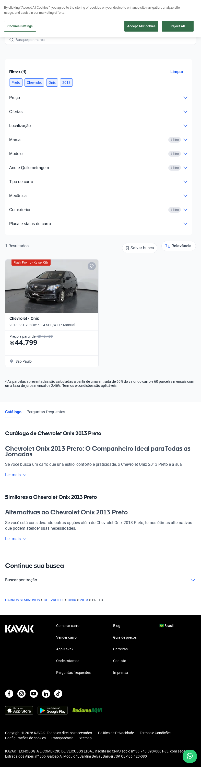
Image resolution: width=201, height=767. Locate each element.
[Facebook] (9, 694)
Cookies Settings (20, 26)
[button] (15, 82)
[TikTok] (58, 694)
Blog (116, 626)
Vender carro (66, 637)
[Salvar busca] (139, 248)
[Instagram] (21, 694)
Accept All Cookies (141, 26)
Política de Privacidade (116, 733)
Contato (119, 661)
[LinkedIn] (46, 694)
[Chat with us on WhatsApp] (190, 756)
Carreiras (120, 649)
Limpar (176, 71)
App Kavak (64, 649)
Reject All (178, 26)
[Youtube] (34, 694)
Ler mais (16, 474)
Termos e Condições (155, 733)
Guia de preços (125, 637)
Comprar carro (67, 626)
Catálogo (13, 411)
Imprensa (120, 672)
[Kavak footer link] (19, 649)
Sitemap (85, 738)
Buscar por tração (100, 580)
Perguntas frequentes (46, 411)
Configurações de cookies (25, 738)
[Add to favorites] (92, 266)
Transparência (62, 738)
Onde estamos (67, 661)
